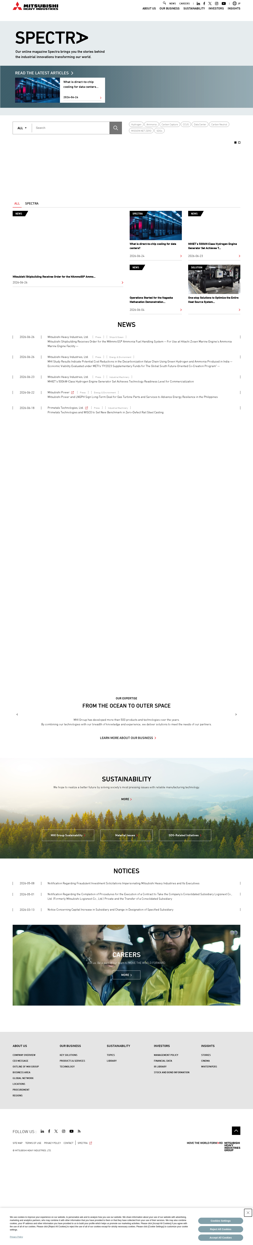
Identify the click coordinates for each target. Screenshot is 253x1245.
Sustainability (194, 13)
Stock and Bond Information (171, 1159)
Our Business (170, 13)
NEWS (172, 8)
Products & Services (72, 1148)
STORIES (206, 1142)
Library (112, 1148)
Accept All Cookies (221, 1237)
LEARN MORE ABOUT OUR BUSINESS (126, 825)
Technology (67, 1153)
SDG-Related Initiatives (184, 922)
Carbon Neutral (219, 124)
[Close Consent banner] (248, 1213)
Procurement (21, 1177)
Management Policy (166, 1142)
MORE (125, 886)
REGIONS (17, 1182)
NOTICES (126, 958)
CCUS (186, 124)
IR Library (160, 1153)
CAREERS (184, 8)
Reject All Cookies (220, 1229)
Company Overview (24, 1142)
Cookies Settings (221, 1220)
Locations (19, 1171)
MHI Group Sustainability (66, 922)
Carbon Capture (170, 124)
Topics (111, 1142)
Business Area (21, 1159)
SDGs (159, 130)
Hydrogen (136, 124)
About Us (149, 13)
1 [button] (235, 142)
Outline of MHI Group (26, 1153)
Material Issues (125, 922)
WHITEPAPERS (209, 1153)
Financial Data (163, 1148)
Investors (216, 13)
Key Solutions (68, 1142)
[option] (59, 166)
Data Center (200, 124)
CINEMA (205, 1148)
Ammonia (152, 124)
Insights (234, 13)
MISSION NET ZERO (141, 130)
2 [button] (239, 142)
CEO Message (20, 1148)
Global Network (23, 1165)
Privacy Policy (16, 1237)
